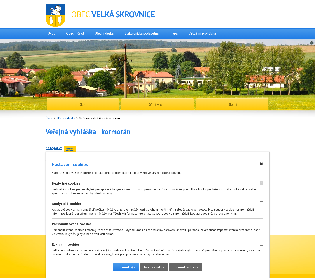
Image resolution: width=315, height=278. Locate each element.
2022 (70, 149)
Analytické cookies (67, 203)
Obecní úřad (75, 33)
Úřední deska (104, 33)
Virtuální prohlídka (202, 33)
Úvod (51, 33)
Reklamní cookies (66, 244)
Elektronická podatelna (141, 33)
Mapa (174, 33)
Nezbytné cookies (66, 183)
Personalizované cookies (72, 224)
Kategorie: (54, 148)
